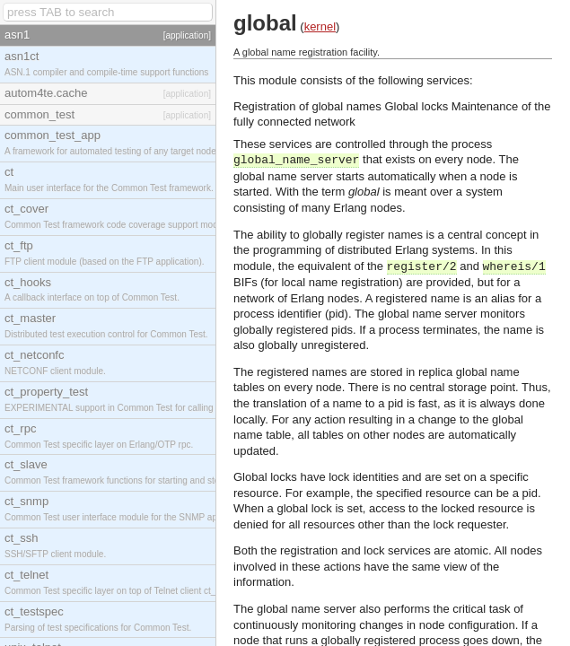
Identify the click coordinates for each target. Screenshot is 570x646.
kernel (320, 26)
